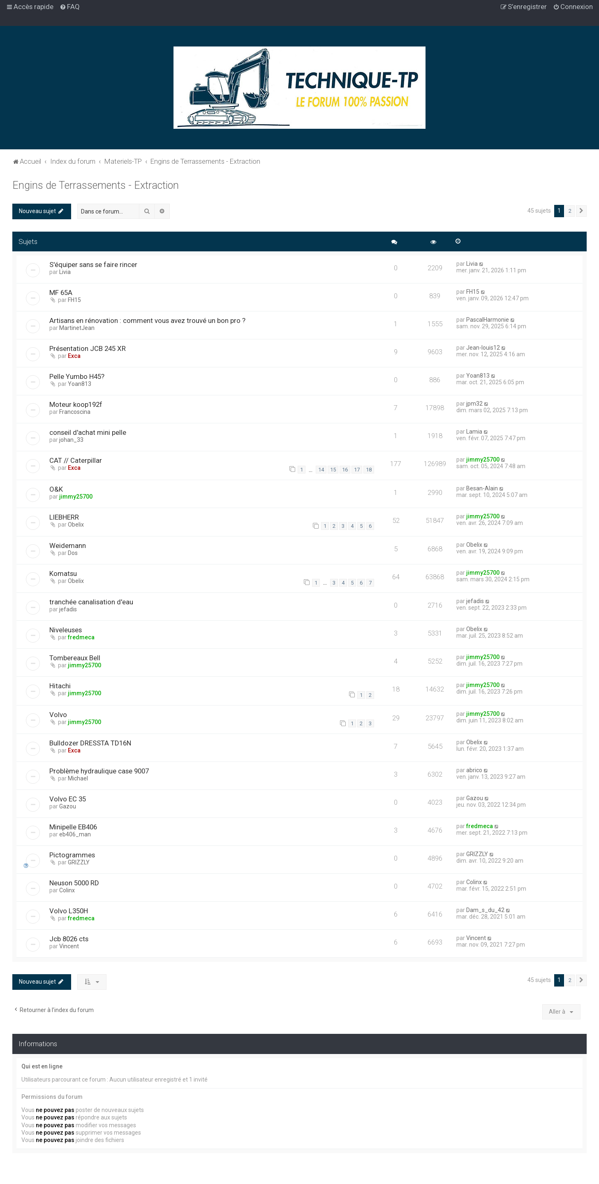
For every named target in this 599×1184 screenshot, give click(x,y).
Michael (78, 778)
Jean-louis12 (483, 347)
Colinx (67, 890)
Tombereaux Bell (74, 658)
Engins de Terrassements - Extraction (95, 185)
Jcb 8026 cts (68, 939)
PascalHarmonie (487, 319)
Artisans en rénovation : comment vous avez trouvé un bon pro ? (147, 320)
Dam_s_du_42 (485, 910)
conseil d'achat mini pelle (87, 432)
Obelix (76, 524)
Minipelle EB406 (73, 827)
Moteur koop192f (75, 404)
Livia (65, 272)
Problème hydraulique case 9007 (99, 771)
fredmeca (81, 637)
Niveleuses (65, 630)
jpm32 (474, 403)
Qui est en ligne (41, 1066)
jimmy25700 (483, 459)
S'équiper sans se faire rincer (93, 264)
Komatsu (63, 573)
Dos (73, 553)
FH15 (74, 300)
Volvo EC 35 (67, 799)
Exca (74, 356)
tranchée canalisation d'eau (91, 602)
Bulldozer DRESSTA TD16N (90, 743)
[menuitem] (70, 6)
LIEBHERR (64, 517)
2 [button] (570, 211)
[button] (581, 211)
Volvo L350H (68, 911)
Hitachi (60, 686)
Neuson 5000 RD (74, 883)
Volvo (58, 714)
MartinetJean (77, 328)
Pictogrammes (72, 855)
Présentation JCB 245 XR (87, 348)
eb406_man (75, 834)
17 (357, 470)
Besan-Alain (482, 488)
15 (333, 470)
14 (321, 470)
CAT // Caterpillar (75, 460)
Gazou (67, 806)
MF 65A (60, 292)
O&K (56, 489)
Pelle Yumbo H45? (76, 376)
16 (345, 470)
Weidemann (67, 545)
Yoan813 (79, 384)
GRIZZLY (79, 862)
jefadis (68, 609)
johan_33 (71, 439)
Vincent (69, 946)
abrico (474, 770)
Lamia (474, 431)
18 (369, 470)
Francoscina (74, 412)
